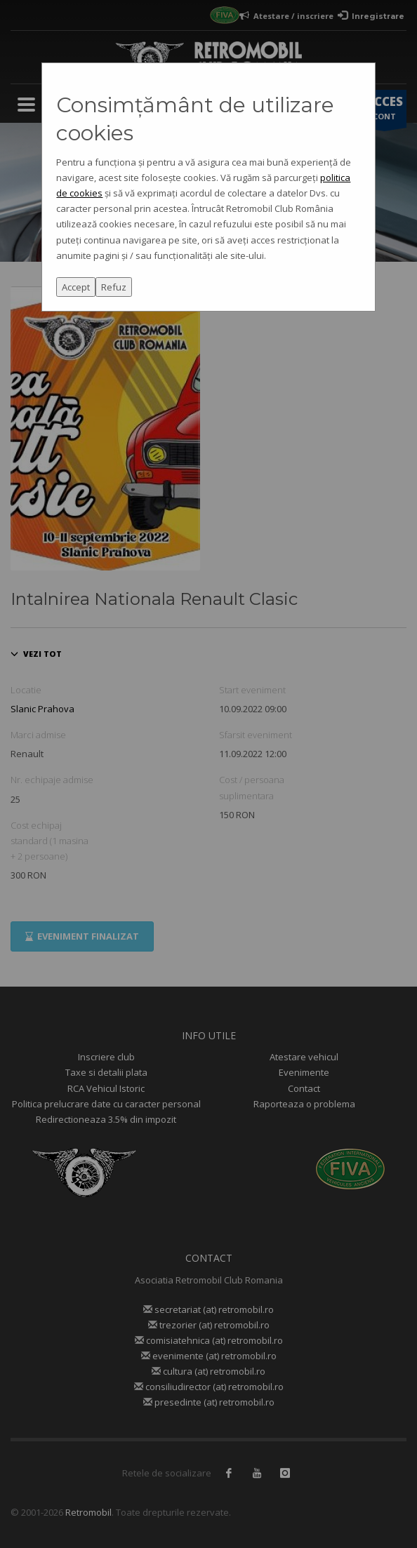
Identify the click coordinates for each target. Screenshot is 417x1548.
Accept (76, 287)
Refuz (113, 287)
